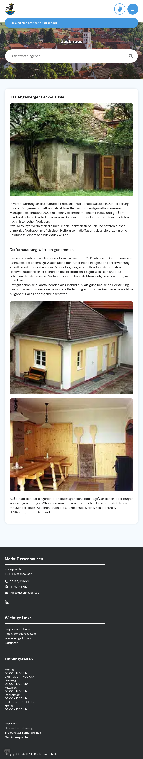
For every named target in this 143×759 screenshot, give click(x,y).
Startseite (34, 23)
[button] (132, 9)
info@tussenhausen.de (24, 592)
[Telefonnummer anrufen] (17, 581)
